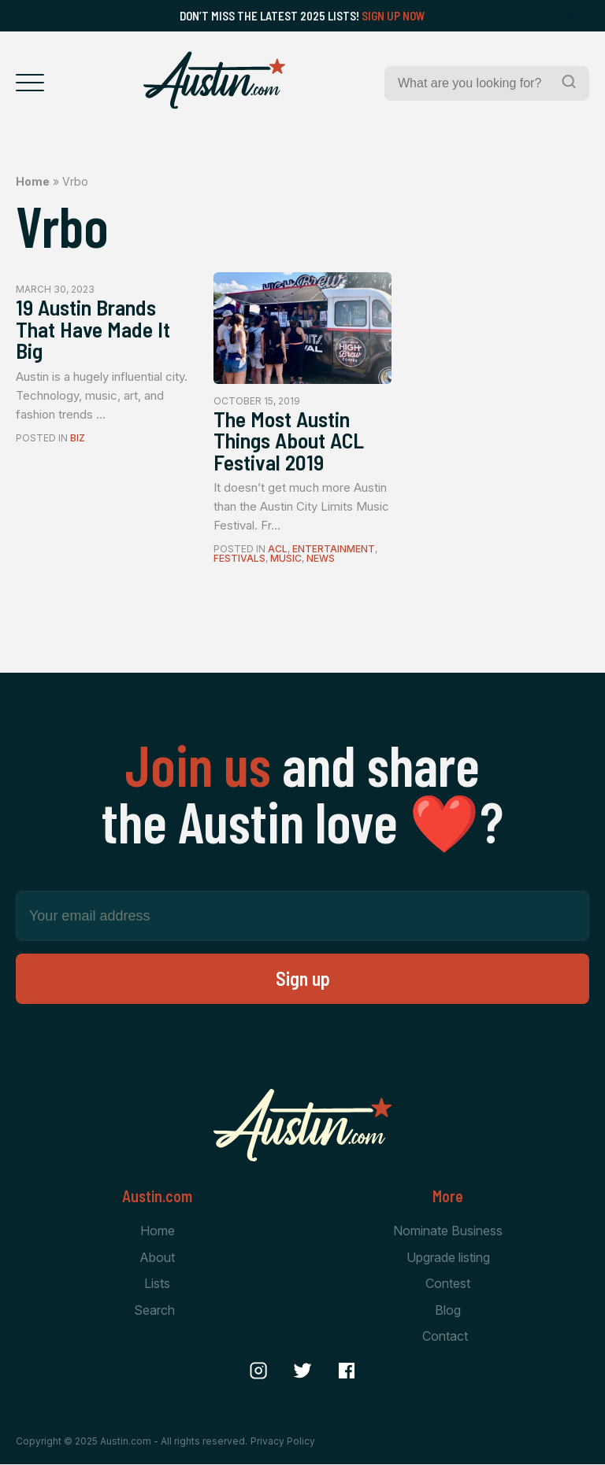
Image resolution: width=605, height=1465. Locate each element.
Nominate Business (448, 1231)
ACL (278, 549)
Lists (157, 1284)
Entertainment (333, 549)
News (320, 559)
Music (286, 559)
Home (33, 181)
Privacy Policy (283, 1442)
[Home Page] (214, 80)
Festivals (239, 559)
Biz (77, 439)
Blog (448, 1311)
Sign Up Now (393, 16)
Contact (445, 1337)
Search (154, 1311)
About (157, 1258)
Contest (447, 1284)
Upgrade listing (448, 1258)
